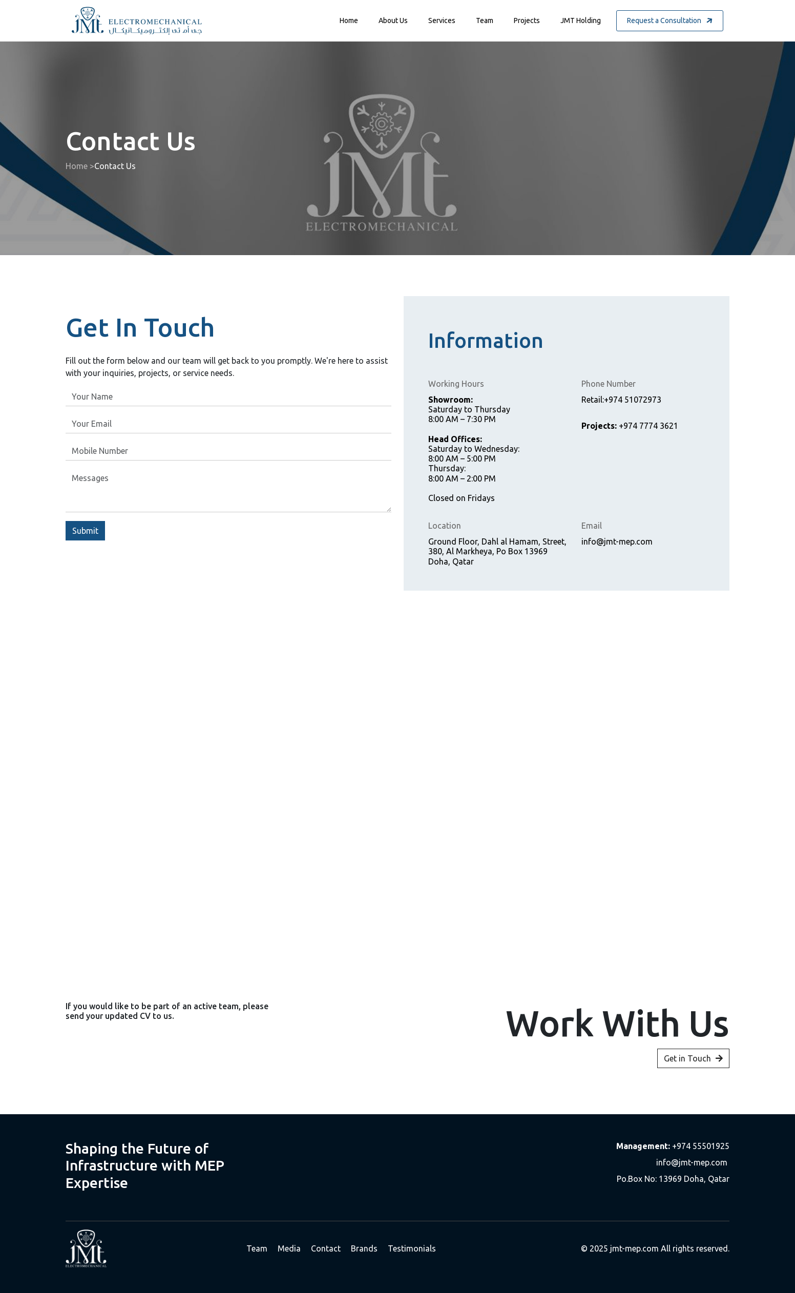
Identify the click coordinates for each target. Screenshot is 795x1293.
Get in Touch (693, 1070)
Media (289, 1248)
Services (441, 20)
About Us (393, 20)
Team (484, 20)
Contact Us (115, 166)
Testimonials (412, 1248)
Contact (326, 1248)
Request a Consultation (670, 20)
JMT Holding (580, 20)
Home (349, 20)
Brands (364, 1248)
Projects (527, 20)
